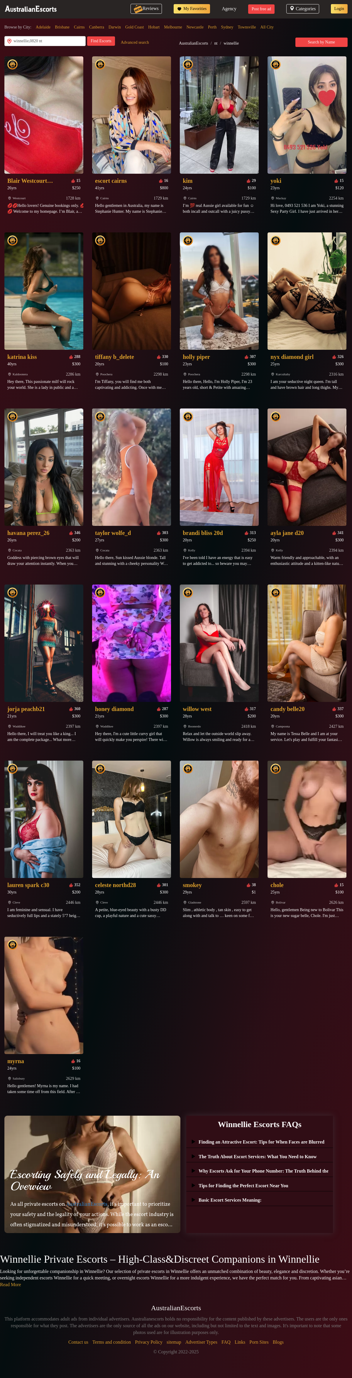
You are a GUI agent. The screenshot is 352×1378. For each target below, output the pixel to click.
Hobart (154, 27)
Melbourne (173, 27)
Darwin (115, 27)
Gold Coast (134, 27)
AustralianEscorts (193, 43)
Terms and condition (111, 1342)
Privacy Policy (149, 1342)
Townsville (247, 27)
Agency (229, 8)
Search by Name (321, 42)
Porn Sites (258, 1342)
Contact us (78, 1342)
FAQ (226, 1342)
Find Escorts (101, 41)
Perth (212, 27)
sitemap (174, 1342)
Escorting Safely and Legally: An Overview (84, 1180)
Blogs (278, 1342)
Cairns (79, 27)
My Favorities (192, 8)
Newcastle (195, 27)
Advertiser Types (201, 1342)
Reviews (146, 8)
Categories (303, 8)
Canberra (96, 27)
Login (339, 8)
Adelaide (43, 27)
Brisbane (62, 27)
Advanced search (135, 42)
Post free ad (261, 9)
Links (240, 1342)
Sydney (227, 27)
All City (267, 27)
